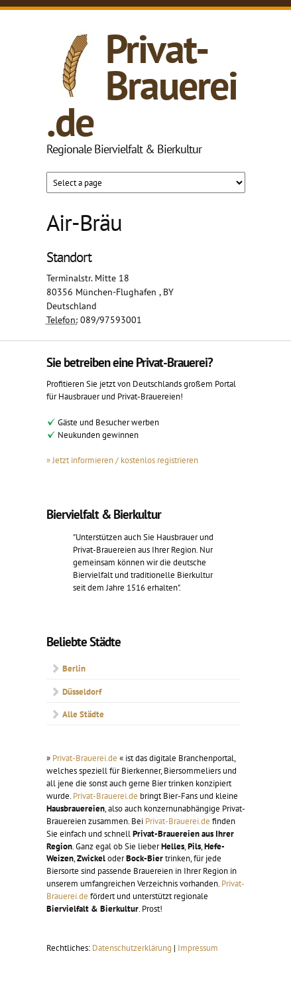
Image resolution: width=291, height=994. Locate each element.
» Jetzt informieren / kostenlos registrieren (122, 460)
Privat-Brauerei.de (141, 85)
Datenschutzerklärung (133, 947)
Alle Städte (83, 714)
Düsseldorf (81, 691)
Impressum (198, 947)
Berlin (74, 668)
